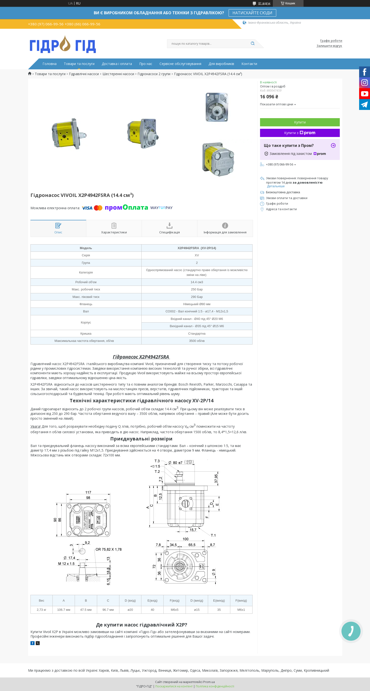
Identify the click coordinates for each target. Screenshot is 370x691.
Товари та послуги (79, 63)
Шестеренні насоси (118, 74)
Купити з (299, 132)
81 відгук (264, 3)
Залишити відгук (329, 46)
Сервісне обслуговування (180, 63)
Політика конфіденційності (215, 686)
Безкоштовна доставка (283, 192)
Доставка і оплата (117, 63)
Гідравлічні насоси (84, 74)
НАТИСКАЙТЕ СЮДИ (252, 12)
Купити (300, 122)
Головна (50, 63)
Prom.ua (209, 682)
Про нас (145, 63)
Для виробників (221, 63)
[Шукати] (253, 43)
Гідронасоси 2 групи (154, 74)
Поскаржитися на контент (174, 686)
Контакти (249, 63)
